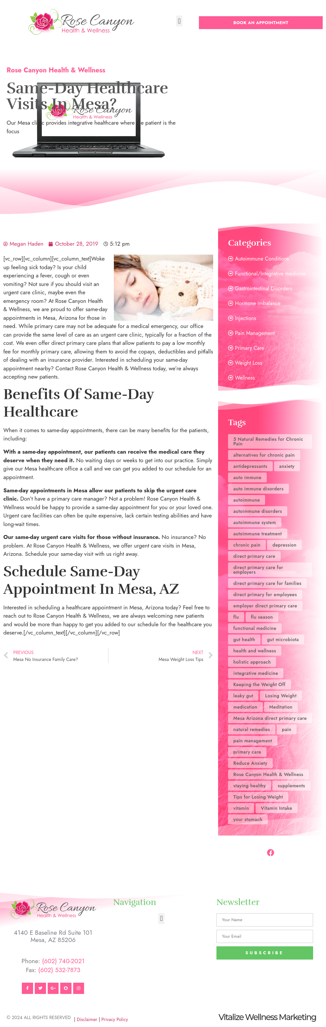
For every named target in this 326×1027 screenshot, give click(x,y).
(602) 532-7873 (59, 969)
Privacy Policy (114, 1019)
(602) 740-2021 (63, 961)
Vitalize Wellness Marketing (267, 1017)
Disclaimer (87, 1019)
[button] (179, 21)
